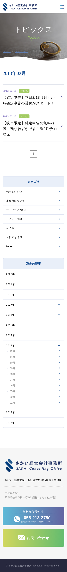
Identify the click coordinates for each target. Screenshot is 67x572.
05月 (12, 391)
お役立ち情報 (14, 237)
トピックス (21, 51)
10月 (12, 362)
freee (9, 246)
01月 (12, 402)
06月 (12, 385)
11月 (12, 356)
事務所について (15, 200)
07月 (12, 379)
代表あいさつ (14, 191)
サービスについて (16, 209)
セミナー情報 (14, 219)
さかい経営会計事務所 (20, 7)
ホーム (7, 51)
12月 (12, 351)
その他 (10, 228)
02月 (12, 397)
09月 (12, 368)
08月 (12, 374)
